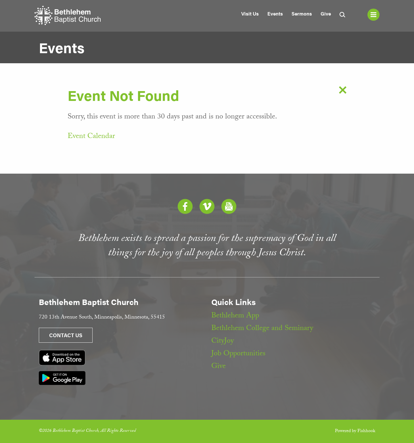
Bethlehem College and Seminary (262, 329)
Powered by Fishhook (355, 431)
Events (275, 13)
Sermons (302, 13)
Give (326, 13)
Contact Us (65, 335)
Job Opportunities (238, 354)
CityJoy (222, 341)
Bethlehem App (235, 316)
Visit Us (250, 13)
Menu (373, 15)
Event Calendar (91, 137)
